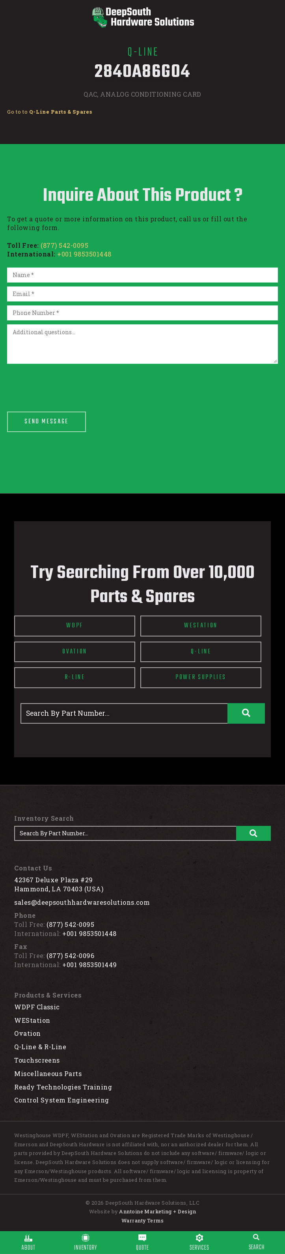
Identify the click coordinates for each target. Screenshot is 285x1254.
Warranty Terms (142, 1220)
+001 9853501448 (84, 254)
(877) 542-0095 (64, 245)
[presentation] (67, 383)
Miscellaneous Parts (48, 1073)
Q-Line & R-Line (40, 1047)
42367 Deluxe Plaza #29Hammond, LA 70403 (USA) (58, 884)
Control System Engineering (61, 1100)
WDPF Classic (37, 1007)
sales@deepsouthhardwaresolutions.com (82, 902)
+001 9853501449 (89, 964)
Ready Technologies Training (63, 1087)
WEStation (32, 1020)
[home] (142, 17)
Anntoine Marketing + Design (157, 1211)
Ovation (27, 1033)
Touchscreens (37, 1060)
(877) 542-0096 (70, 955)
